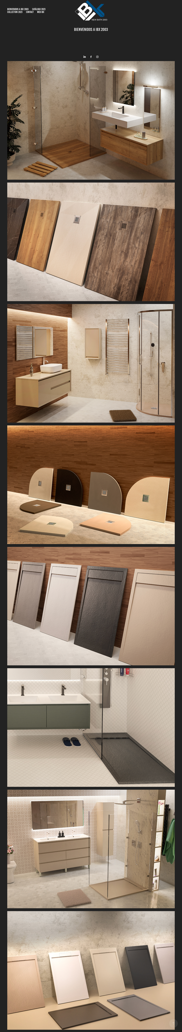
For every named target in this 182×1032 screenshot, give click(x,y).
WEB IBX (40, 12)
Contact (30, 12)
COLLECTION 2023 (14, 12)
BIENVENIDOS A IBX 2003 (18, 9)
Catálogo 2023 (39, 9)
